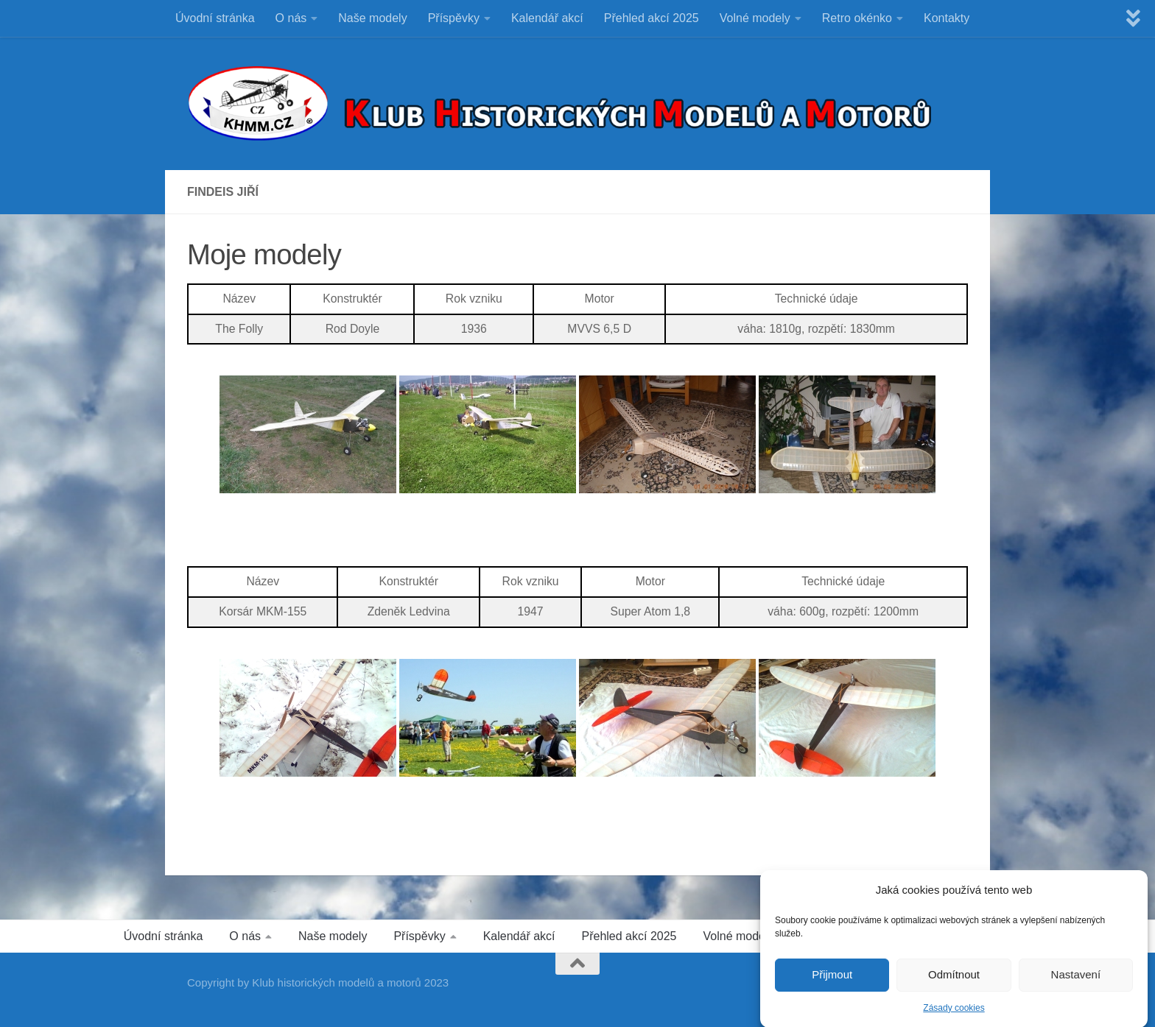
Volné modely (755, 18)
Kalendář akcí (547, 18)
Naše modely (372, 18)
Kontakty (946, 18)
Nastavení (1076, 982)
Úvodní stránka (215, 18)
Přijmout (832, 982)
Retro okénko (857, 18)
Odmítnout (954, 982)
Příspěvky (454, 18)
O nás (291, 18)
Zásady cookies (953, 1016)
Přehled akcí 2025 (651, 18)
